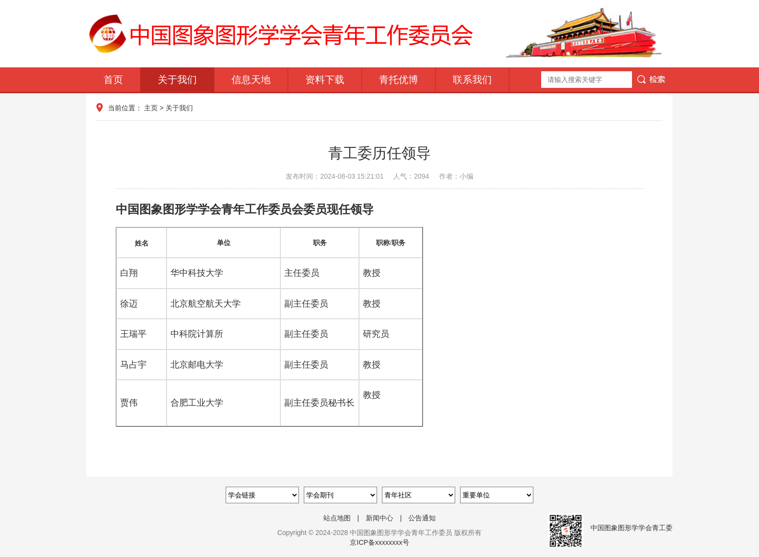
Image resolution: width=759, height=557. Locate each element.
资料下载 (324, 79)
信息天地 (251, 79)
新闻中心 (379, 518)
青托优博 (398, 79)
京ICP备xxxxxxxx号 (379, 542)
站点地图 (337, 518)
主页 (151, 108)
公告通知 (422, 518)
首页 (113, 79)
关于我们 (177, 79)
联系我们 (472, 79)
